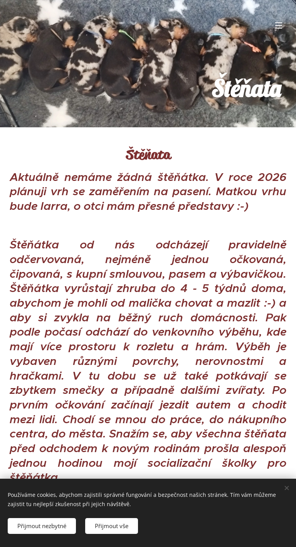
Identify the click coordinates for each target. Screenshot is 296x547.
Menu (278, 25)
